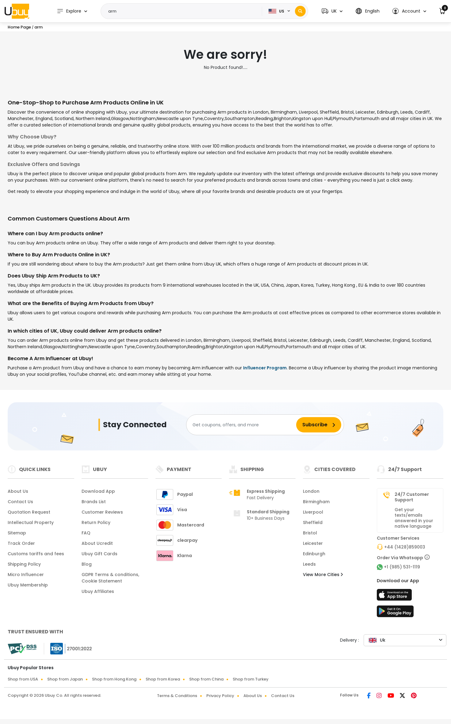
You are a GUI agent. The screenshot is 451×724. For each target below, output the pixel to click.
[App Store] (395, 596)
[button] (332, 11)
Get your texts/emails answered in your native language (414, 518)
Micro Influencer (26, 574)
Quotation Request (29, 512)
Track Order (21, 543)
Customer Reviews (102, 512)
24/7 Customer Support (412, 497)
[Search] (300, 11)
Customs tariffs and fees (36, 554)
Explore (69, 11)
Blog (87, 564)
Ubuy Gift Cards (99, 554)
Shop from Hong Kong (114, 679)
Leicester (313, 543)
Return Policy (96, 522)
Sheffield (313, 522)
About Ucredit (97, 543)
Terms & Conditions (177, 696)
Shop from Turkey (251, 679)
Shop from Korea (163, 679)
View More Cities (323, 574)
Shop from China (206, 679)
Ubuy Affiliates (98, 591)
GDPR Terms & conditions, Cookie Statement (110, 577)
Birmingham (316, 502)
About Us (18, 491)
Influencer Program (265, 368)
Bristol (310, 533)
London (311, 491)
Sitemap (17, 533)
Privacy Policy (220, 696)
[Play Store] (395, 613)
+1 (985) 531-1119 (402, 567)
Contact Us (20, 502)
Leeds (309, 564)
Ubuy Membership (28, 585)
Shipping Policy (24, 564)
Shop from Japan (65, 679)
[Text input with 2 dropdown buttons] (183, 11)
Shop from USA (23, 679)
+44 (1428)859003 (404, 547)
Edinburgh (314, 554)
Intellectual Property (31, 522)
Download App (98, 491)
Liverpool (313, 512)
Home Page (19, 27)
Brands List (94, 502)
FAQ (86, 533)
